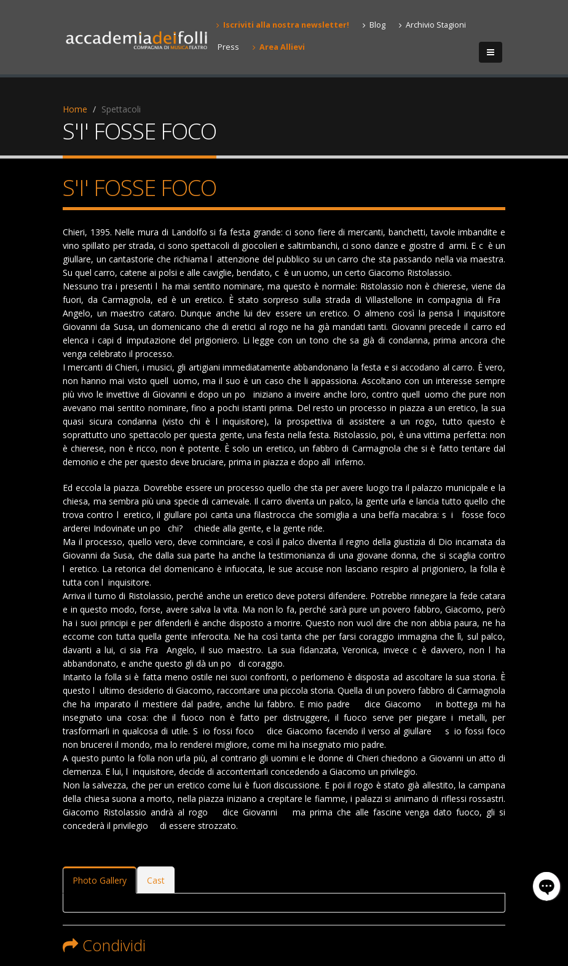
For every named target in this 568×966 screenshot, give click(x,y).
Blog (374, 25)
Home (75, 109)
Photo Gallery (100, 880)
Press (228, 47)
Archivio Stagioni (432, 25)
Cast (156, 880)
